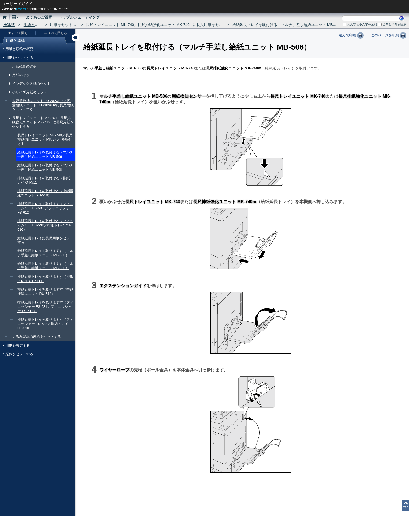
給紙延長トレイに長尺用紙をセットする (45, 240)
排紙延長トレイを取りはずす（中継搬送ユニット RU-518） (45, 291)
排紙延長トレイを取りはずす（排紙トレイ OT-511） (45, 279)
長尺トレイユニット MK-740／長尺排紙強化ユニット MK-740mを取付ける (44, 139)
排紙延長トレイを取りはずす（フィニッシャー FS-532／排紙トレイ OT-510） (45, 323)
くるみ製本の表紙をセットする (36, 337)
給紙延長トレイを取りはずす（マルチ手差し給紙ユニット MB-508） (45, 266)
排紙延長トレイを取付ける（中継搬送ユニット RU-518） (45, 193)
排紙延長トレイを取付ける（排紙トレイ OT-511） (45, 180)
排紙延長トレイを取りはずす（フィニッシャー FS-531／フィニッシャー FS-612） (45, 306)
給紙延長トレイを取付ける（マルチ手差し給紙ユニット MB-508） (45, 167)
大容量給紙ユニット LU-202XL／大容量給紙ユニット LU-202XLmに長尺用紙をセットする (43, 105)
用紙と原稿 (33, 25)
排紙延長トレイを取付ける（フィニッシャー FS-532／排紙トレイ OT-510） (45, 225)
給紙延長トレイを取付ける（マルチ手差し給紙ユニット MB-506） (45, 154)
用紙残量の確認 (24, 66)
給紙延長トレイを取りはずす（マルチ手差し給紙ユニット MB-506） (45, 253)
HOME (9, 25)
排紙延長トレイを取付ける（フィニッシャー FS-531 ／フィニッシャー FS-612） (45, 208)
